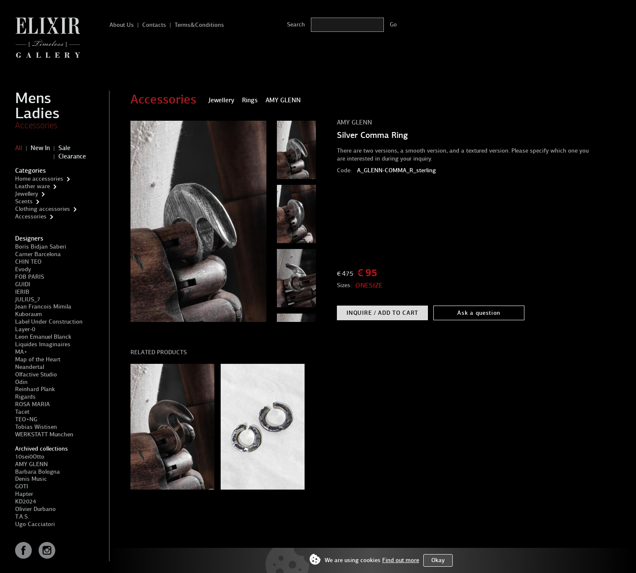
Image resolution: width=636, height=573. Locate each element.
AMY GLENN (31, 464)
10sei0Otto (29, 456)
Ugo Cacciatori (35, 524)
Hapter (24, 494)
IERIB (22, 292)
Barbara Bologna (37, 471)
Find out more (400, 560)
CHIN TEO (28, 261)
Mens (33, 98)
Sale (64, 148)
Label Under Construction (49, 321)
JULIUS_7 (27, 299)
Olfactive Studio (36, 374)
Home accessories (39, 178)
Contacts (154, 25)
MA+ (21, 351)
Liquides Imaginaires (42, 344)
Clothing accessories (42, 209)
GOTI (21, 486)
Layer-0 (25, 329)
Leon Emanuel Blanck (43, 336)
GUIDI (22, 284)
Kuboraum (28, 314)
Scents (24, 201)
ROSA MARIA (32, 404)
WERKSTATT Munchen (44, 434)
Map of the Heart (37, 359)
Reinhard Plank (35, 389)
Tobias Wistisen (36, 426)
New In (40, 148)
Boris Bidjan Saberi (40, 246)
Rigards (25, 396)
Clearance (72, 156)
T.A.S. (22, 516)
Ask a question (478, 312)
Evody (23, 269)
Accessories (36, 125)
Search (296, 24)
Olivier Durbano (35, 509)
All (18, 148)
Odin (21, 382)
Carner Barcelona (38, 254)
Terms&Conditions (199, 25)
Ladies (37, 113)
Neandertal (29, 367)
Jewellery (26, 193)
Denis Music (31, 478)
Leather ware (32, 186)
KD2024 (25, 501)
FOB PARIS (29, 276)
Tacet (22, 411)
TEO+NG (26, 419)
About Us (121, 25)
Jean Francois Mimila (43, 306)
